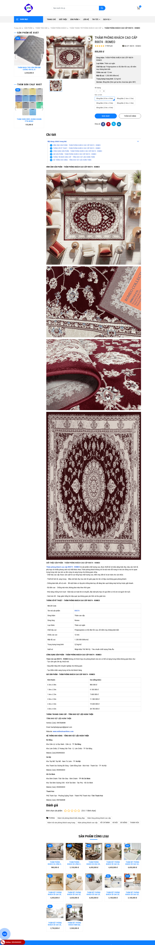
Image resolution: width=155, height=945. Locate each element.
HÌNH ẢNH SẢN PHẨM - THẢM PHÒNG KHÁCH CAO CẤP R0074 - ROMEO (77, 145)
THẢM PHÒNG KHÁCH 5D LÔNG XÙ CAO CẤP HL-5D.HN (74, 863)
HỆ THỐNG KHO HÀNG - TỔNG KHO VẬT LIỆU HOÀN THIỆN (72, 160)
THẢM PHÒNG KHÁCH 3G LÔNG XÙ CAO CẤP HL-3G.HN (55, 863)
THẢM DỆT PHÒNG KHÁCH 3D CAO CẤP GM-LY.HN (55, 907)
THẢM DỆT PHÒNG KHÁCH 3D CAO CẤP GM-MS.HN (113, 876)
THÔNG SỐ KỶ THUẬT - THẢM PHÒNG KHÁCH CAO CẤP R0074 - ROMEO (77, 148)
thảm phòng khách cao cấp (88, 822)
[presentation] (15, 57)
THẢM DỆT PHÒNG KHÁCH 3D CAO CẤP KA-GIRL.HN (94, 876)
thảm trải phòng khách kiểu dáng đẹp (71, 818)
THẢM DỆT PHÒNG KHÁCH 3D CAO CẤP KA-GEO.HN (55, 893)
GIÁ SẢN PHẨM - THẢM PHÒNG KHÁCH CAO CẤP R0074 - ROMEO (74, 154)
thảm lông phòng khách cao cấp (99, 818)
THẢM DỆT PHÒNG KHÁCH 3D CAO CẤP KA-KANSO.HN (132, 863)
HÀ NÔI (115, 822)
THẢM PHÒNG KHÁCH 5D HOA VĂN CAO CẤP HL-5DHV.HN (94, 863)
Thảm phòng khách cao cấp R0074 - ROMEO (63, 567)
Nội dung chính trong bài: (57, 141)
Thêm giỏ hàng (130, 116)
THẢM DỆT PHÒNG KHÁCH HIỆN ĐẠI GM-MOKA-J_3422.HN (74, 907)
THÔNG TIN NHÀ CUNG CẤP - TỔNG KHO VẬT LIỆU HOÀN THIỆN (74, 157)
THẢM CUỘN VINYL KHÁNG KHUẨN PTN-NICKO (29, 120)
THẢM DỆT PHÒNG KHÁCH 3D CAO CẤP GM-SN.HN (132, 876)
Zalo (4, 934)
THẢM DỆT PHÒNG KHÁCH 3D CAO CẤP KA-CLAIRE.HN (113, 863)
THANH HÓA (134, 822)
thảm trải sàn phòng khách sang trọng (61, 822)
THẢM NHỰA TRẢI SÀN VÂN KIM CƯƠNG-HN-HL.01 (29, 69)
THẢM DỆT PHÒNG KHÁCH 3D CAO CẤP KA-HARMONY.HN (74, 876)
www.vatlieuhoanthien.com (63, 731)
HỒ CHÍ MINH (105, 822)
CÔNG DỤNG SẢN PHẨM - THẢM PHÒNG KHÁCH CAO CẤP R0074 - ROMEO (77, 151)
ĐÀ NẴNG (123, 822)
